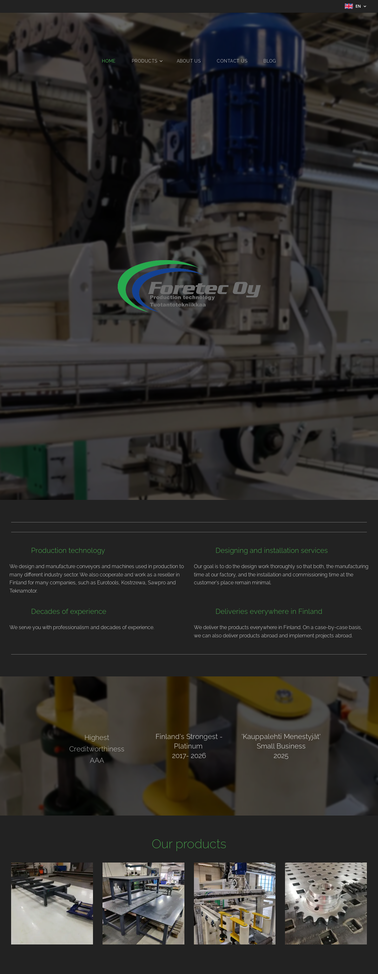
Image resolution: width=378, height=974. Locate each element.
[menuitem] (112, 61)
